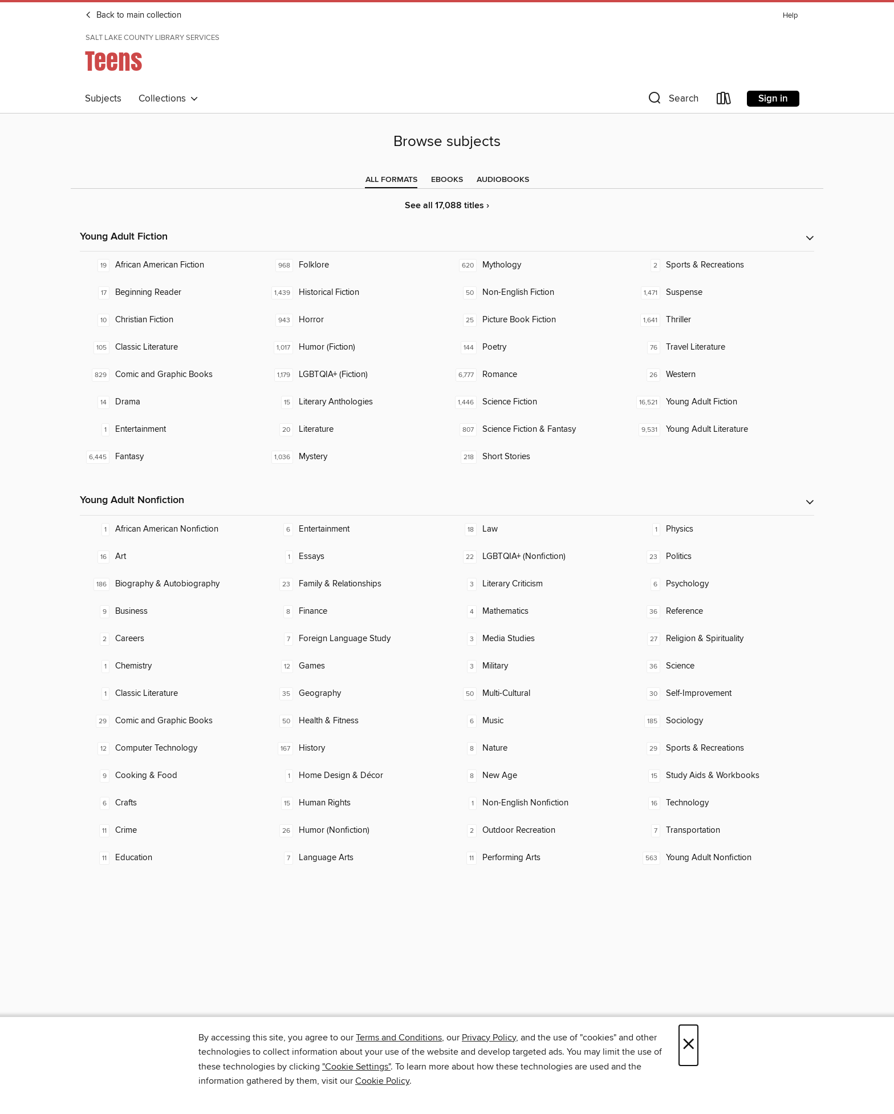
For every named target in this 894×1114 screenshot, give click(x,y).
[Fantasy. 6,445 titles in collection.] (171, 457)
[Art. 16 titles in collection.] (171, 556)
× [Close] (688, 1045)
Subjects (103, 98)
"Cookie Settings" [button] (356, 1066)
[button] (672, 101)
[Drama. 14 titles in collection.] (171, 402)
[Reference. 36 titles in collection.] (722, 611)
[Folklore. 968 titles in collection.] (355, 265)
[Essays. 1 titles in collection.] (355, 556)
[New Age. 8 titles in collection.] (539, 775)
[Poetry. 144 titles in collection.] (539, 347)
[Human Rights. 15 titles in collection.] (355, 803)
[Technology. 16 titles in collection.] (722, 803)
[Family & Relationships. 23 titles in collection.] (355, 584)
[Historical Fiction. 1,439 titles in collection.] (355, 292)
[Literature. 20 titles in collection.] (355, 429)
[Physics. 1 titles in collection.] (722, 529)
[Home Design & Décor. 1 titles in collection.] (355, 775)
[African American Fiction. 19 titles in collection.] (171, 265)
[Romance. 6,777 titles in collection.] (539, 374)
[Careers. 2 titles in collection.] (171, 639)
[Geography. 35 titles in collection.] (355, 693)
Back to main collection (133, 15)
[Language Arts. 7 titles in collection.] (355, 858)
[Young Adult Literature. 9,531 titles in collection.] (722, 429)
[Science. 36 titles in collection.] (722, 666)
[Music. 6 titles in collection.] (539, 721)
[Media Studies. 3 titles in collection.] (539, 639)
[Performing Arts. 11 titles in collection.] (539, 858)
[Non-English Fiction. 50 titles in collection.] (539, 292)
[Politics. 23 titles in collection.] (722, 556)
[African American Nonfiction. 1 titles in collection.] (171, 529)
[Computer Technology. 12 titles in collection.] (171, 748)
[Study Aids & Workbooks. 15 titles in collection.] (722, 775)
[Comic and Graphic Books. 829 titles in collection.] (171, 374)
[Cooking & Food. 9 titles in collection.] (171, 775)
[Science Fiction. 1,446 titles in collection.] (539, 402)
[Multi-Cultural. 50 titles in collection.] (539, 693)
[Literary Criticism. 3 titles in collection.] (539, 584)
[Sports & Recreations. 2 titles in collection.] (722, 265)
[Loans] (724, 101)
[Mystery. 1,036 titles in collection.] (355, 457)
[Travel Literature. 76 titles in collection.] (722, 347)
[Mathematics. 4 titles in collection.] (539, 611)
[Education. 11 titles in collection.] (171, 858)
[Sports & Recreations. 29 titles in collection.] (722, 748)
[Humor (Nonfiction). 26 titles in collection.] (355, 830)
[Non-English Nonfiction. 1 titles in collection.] (539, 803)
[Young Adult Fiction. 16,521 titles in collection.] (722, 402)
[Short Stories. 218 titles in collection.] (539, 457)
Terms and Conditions (399, 1037)
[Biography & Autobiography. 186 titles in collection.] (171, 584)
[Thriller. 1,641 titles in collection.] (722, 320)
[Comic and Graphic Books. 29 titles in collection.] (171, 721)
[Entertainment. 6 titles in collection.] (355, 529)
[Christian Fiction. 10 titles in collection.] (171, 320)
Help (790, 15)
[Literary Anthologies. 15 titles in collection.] (355, 402)
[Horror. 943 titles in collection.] (355, 320)
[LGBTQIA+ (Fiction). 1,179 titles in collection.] (355, 374)
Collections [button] (168, 98)
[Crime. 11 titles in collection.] (171, 830)
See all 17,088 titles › (447, 206)
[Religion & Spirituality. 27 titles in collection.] (722, 639)
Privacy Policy (489, 1037)
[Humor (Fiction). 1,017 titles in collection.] (355, 347)
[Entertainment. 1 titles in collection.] (171, 429)
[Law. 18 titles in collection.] (539, 529)
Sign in (773, 98)
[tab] (391, 179)
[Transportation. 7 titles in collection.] (722, 830)
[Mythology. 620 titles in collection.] (539, 265)
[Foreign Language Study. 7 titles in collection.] (355, 639)
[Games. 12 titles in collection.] (355, 666)
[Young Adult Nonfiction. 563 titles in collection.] (722, 858)
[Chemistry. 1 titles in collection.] (171, 666)
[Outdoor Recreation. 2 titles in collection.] (539, 830)
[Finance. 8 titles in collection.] (355, 611)
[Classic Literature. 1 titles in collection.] (171, 693)
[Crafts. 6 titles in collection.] (171, 803)
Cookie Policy (382, 1081)
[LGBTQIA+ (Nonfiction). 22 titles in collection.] (539, 556)
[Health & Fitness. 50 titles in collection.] (355, 721)
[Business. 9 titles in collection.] (171, 611)
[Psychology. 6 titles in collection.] (722, 584)
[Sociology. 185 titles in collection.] (722, 721)
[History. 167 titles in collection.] (355, 748)
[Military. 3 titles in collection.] (539, 666)
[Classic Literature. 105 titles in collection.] (171, 347)
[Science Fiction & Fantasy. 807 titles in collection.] (539, 429)
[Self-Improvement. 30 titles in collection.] (722, 693)
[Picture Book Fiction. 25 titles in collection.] (539, 320)
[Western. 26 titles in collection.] (722, 374)
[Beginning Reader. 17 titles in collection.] (171, 292)
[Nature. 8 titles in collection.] (539, 748)
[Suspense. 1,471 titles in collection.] (722, 292)
